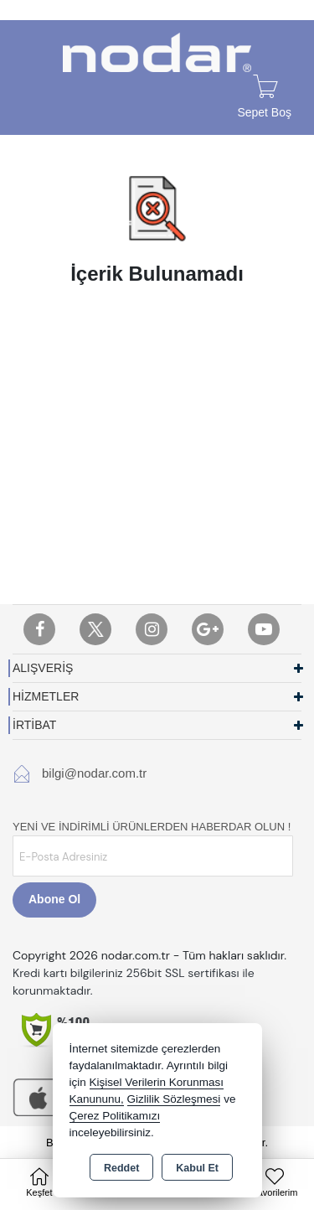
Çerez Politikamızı (115, 1115)
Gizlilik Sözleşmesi (174, 1099)
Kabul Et (197, 1168)
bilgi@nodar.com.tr (94, 773)
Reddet (121, 1168)
